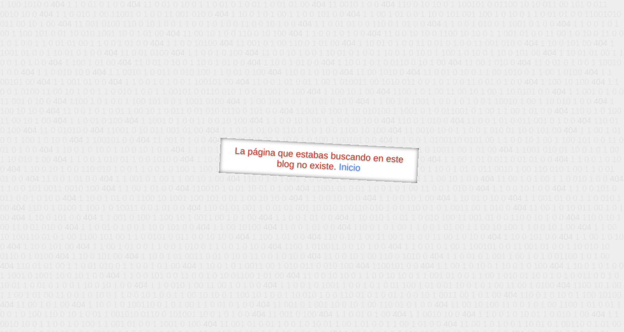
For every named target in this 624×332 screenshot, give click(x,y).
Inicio (350, 166)
